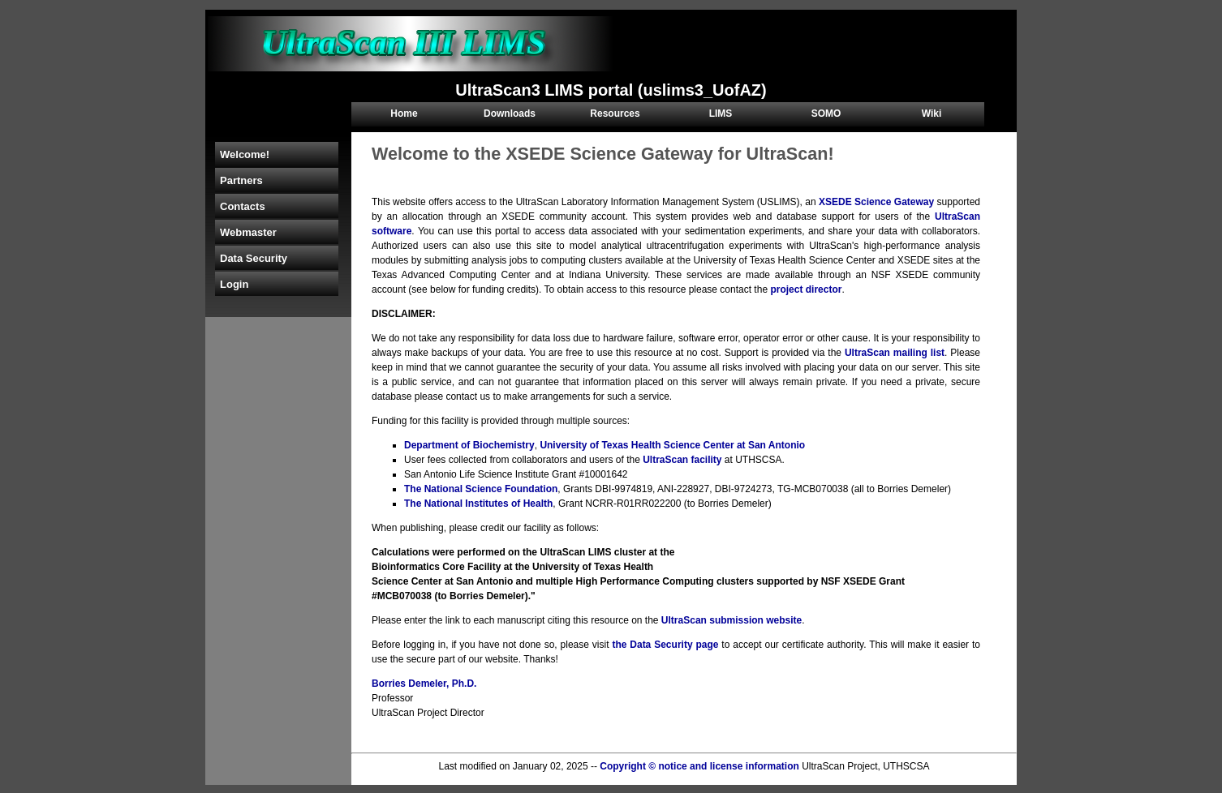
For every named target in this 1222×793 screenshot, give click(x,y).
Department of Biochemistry (469, 445)
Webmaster (248, 232)
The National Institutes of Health (478, 503)
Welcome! (244, 154)
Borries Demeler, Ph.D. (424, 683)
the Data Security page (665, 644)
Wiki (932, 113)
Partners (241, 180)
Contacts (242, 206)
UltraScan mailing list (894, 352)
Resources (614, 113)
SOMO (826, 113)
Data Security (253, 258)
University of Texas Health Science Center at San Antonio (672, 445)
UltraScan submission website (731, 620)
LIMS (721, 113)
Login (234, 284)
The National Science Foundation (480, 489)
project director (805, 289)
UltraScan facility (682, 459)
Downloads (510, 113)
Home (403, 113)
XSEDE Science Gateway (876, 202)
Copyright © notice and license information (699, 766)
